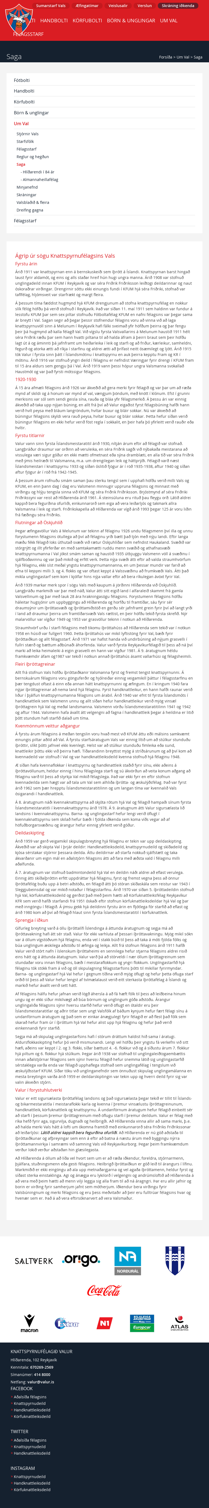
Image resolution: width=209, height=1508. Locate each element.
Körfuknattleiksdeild (32, 1416)
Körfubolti (87, 20)
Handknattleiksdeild (32, 1409)
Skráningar (26, 194)
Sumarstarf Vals (51, 5)
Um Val (168, 20)
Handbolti (54, 20)
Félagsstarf (26, 149)
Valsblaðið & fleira (33, 202)
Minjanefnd (27, 187)
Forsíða (165, 57)
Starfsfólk (25, 141)
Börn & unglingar (131, 20)
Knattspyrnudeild (30, 1403)
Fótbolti (22, 80)
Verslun (145, 5)
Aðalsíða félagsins (30, 1396)
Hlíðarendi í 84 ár (38, 171)
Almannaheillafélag (40, 179)
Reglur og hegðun (33, 156)
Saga (198, 57)
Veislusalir (118, 5)
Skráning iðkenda (178, 5)
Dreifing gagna (30, 210)
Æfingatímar (87, 5)
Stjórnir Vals (28, 133)
